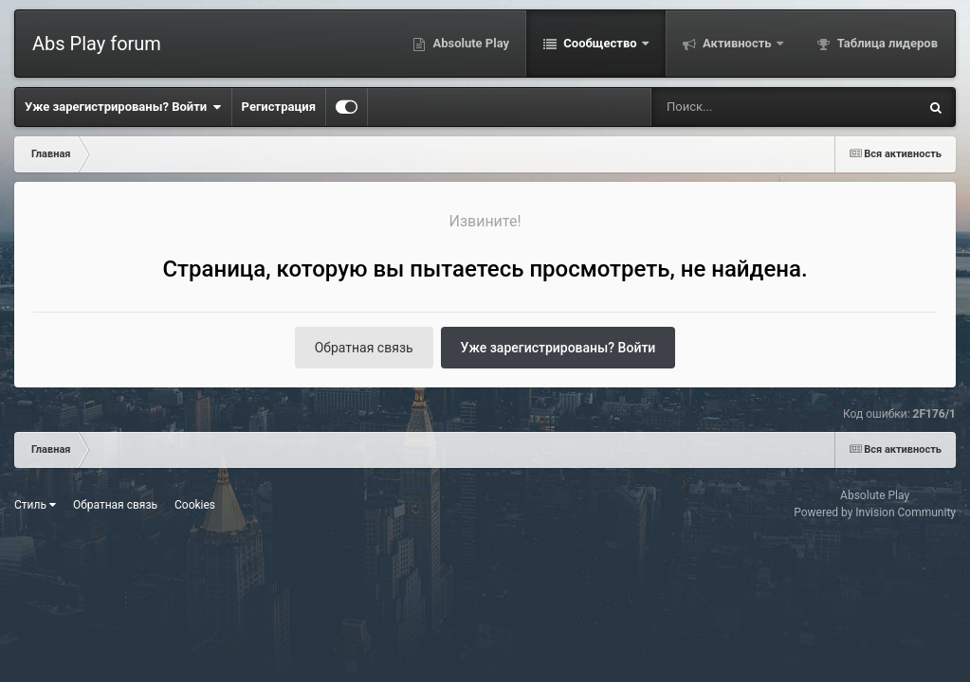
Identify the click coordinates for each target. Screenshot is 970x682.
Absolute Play (469, 43)
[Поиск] (749, 107)
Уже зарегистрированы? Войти (123, 107)
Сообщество (600, 43)
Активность (737, 43)
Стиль (35, 505)
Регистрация (279, 106)
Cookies (194, 505)
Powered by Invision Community (875, 512)
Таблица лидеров (886, 43)
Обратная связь (364, 347)
